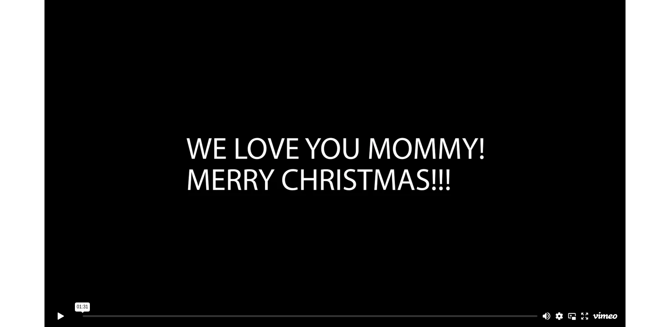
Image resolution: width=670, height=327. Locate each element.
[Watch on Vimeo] (605, 316)
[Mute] (546, 316)
